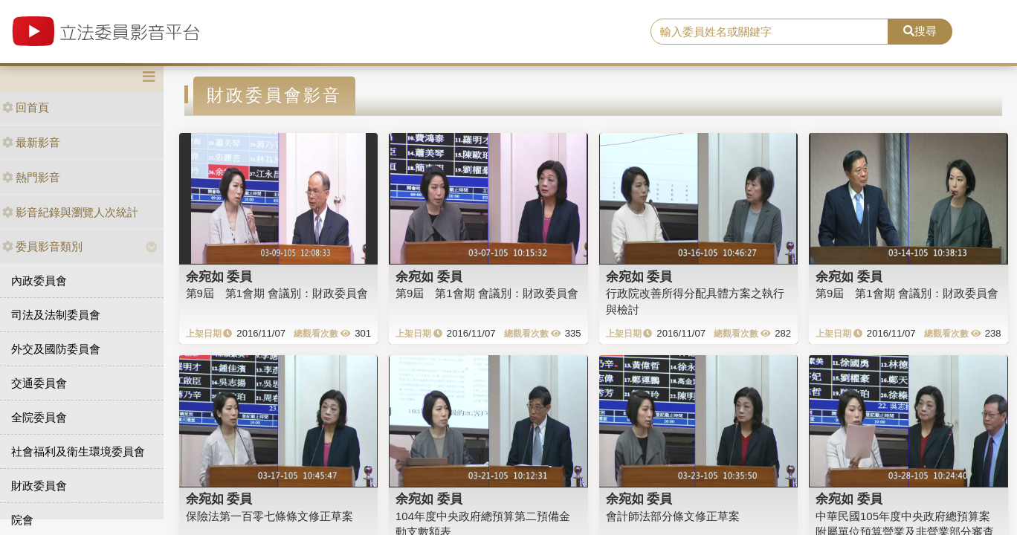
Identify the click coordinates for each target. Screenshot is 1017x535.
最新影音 (31, 142)
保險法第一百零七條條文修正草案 (269, 516)
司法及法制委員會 (55, 314)
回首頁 (25, 107)
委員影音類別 (42, 246)
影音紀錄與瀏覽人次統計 (70, 212)
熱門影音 (31, 177)
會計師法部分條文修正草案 (673, 516)
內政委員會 (39, 280)
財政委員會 (39, 485)
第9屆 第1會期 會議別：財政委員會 (277, 293)
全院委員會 (39, 417)
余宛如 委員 (219, 276)
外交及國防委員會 (55, 349)
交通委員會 (39, 383)
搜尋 (920, 31)
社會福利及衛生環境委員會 (78, 451)
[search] (769, 32)
